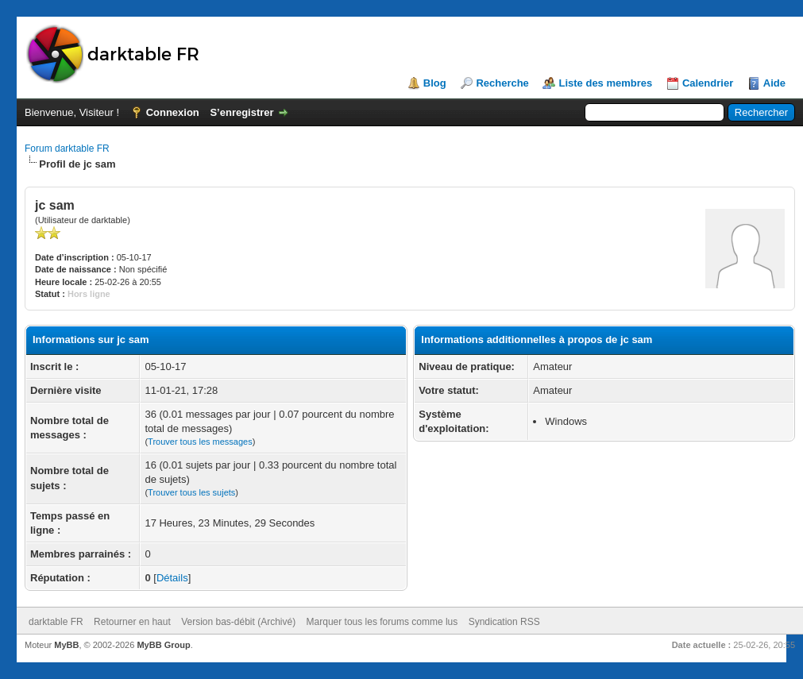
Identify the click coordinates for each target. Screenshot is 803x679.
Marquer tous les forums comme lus (382, 621)
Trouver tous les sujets (191, 492)
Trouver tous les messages (200, 441)
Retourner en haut (132, 621)
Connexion (172, 112)
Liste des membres (605, 83)
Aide (774, 83)
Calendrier (707, 83)
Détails (172, 578)
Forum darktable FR (67, 148)
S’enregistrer (241, 112)
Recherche (502, 83)
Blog (434, 83)
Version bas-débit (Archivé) (238, 621)
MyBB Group (163, 645)
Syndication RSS (504, 621)
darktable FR (56, 621)
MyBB (66, 645)
